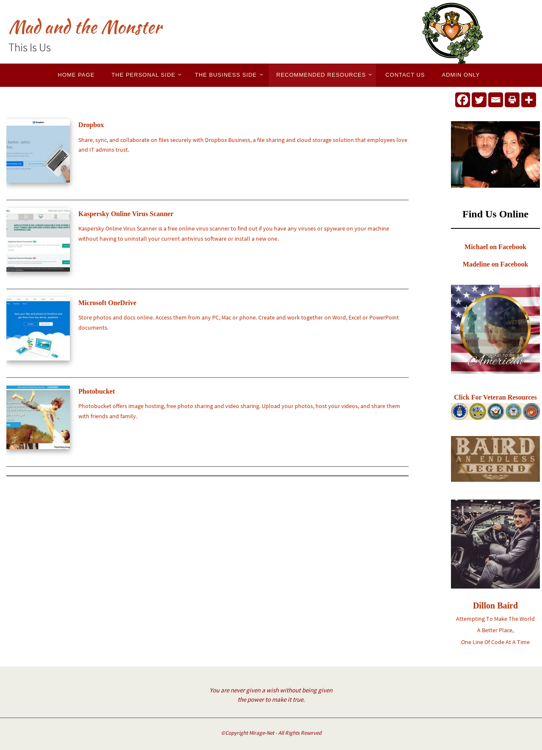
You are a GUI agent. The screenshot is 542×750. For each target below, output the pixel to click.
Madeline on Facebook (495, 264)
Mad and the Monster (84, 27)
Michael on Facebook (495, 246)
